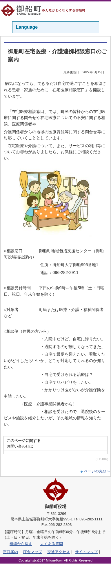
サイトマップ (86, 552)
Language (27, 27)
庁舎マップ (32, 552)
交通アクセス (58, 552)
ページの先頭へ (97, 471)
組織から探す (21, 544)
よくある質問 (51, 544)
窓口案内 (10, 552)
